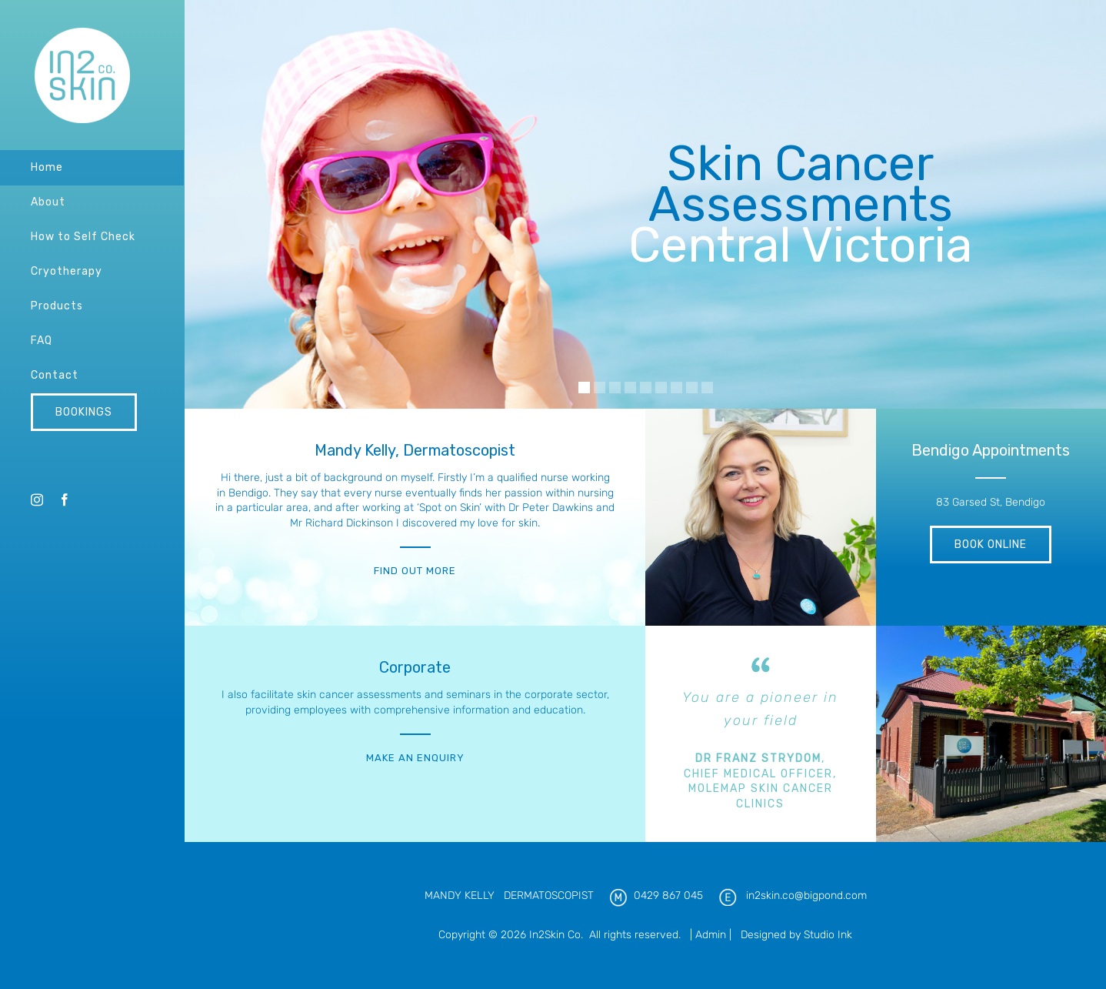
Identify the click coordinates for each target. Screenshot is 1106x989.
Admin (710, 934)
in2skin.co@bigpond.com (806, 895)
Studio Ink (828, 934)
